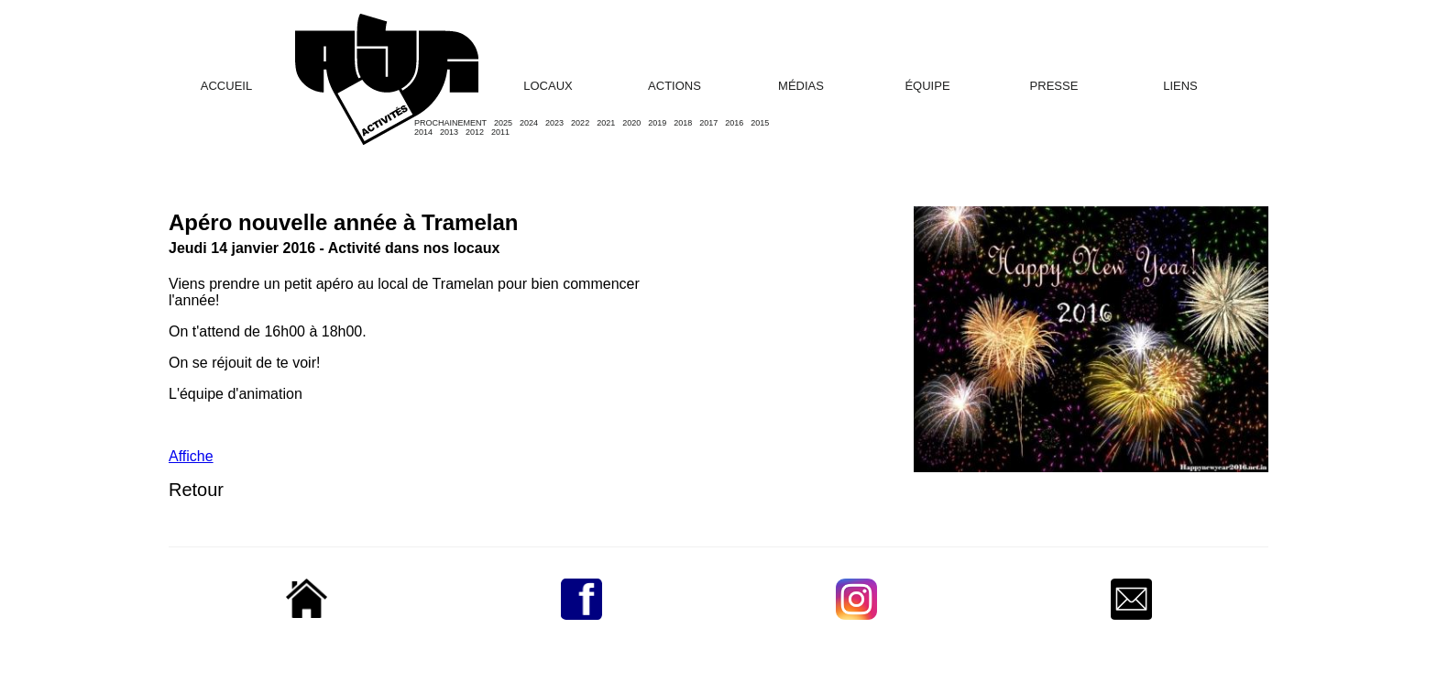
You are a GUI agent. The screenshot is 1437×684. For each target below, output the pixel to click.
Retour (196, 490)
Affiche (191, 456)
